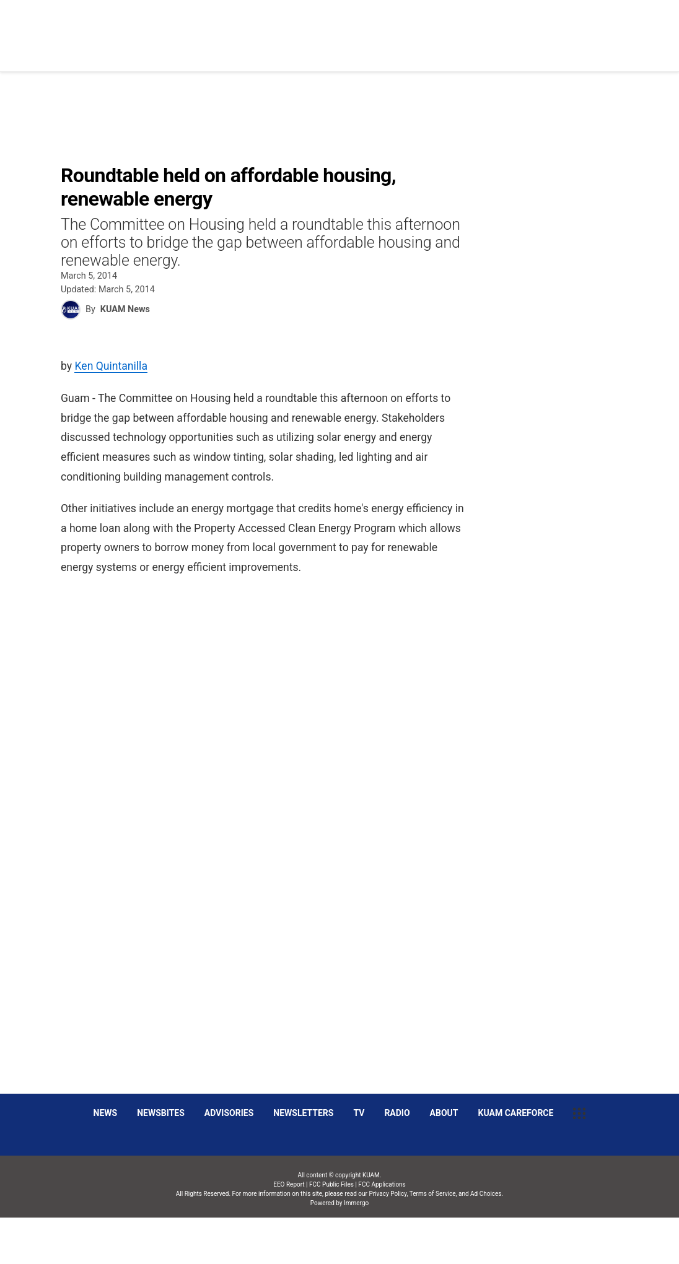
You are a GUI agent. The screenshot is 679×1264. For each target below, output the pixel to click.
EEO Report (288, 1184)
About (444, 1113)
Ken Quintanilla (110, 366)
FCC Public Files (331, 1184)
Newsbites (161, 1113)
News (349, 28)
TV (358, 1113)
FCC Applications (381, 1184)
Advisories (228, 1113)
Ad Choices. (486, 1193)
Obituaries (405, 28)
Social (465, 28)
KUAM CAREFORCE (516, 1113)
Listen (574, 28)
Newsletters (303, 1113)
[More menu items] (614, 29)
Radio (397, 1113)
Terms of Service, (433, 1193)
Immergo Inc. (356, 1240)
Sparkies (520, 28)
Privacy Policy (387, 1193)
